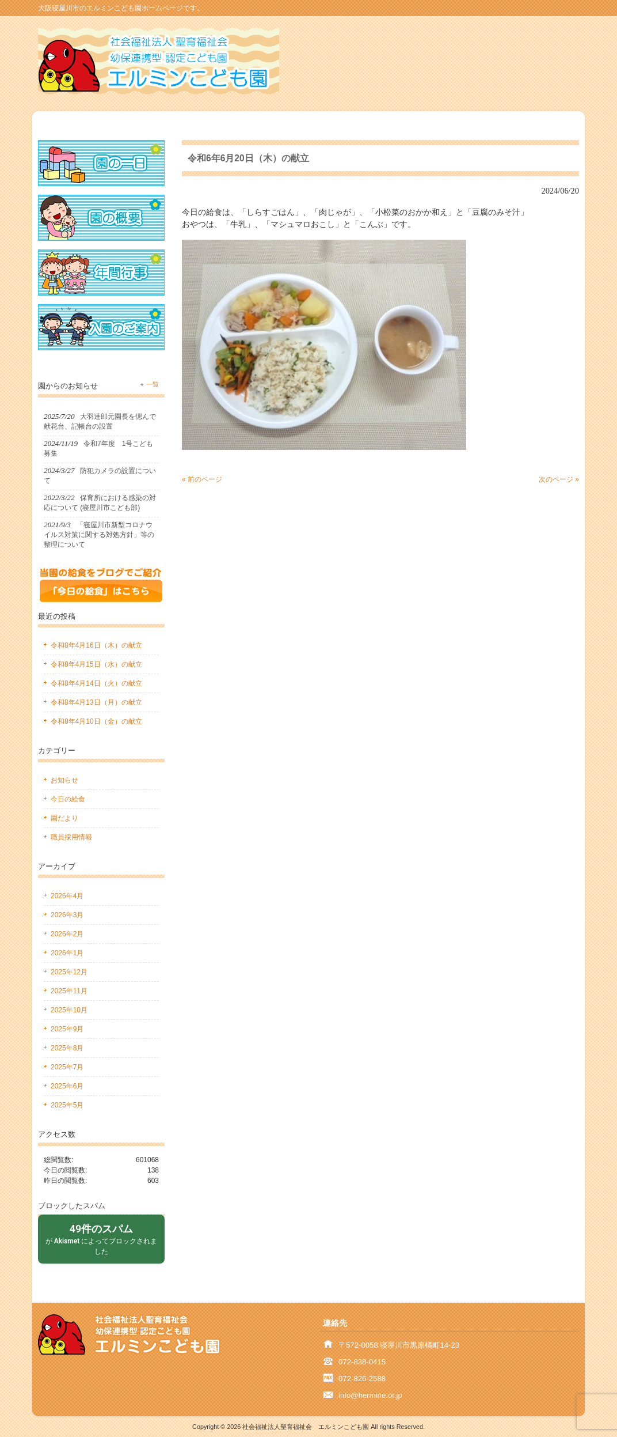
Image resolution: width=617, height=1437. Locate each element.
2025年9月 (67, 1029)
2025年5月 (67, 1105)
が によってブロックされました (101, 1239)
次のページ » (559, 479)
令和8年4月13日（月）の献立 (96, 702)
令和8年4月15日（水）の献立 (96, 664)
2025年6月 (67, 1086)
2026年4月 (67, 896)
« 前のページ (202, 479)
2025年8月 (67, 1048)
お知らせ (64, 780)
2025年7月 (67, 1067)
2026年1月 (67, 953)
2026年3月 (67, 915)
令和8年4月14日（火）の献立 (96, 683)
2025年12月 (69, 972)
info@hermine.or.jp (370, 1395)
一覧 (152, 384)
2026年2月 (67, 934)
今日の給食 (68, 799)
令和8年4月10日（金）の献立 (96, 721)
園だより (64, 818)
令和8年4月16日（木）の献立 (96, 645)
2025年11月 (69, 991)
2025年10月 (69, 1010)
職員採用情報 (71, 837)
